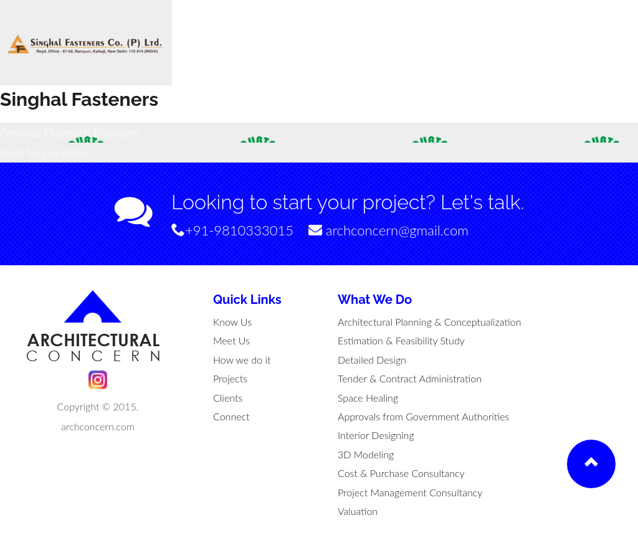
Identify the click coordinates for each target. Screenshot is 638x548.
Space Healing (368, 398)
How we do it (242, 360)
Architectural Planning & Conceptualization (429, 322)
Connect (231, 416)
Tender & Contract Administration (410, 378)
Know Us (232, 322)
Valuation (358, 511)
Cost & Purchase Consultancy (401, 473)
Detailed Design (372, 360)
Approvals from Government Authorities (423, 416)
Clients (227, 398)
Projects (230, 378)
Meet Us (231, 340)
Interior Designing (376, 435)
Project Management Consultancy (410, 492)
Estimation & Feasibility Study (401, 340)
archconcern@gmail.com (388, 230)
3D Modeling (366, 454)
